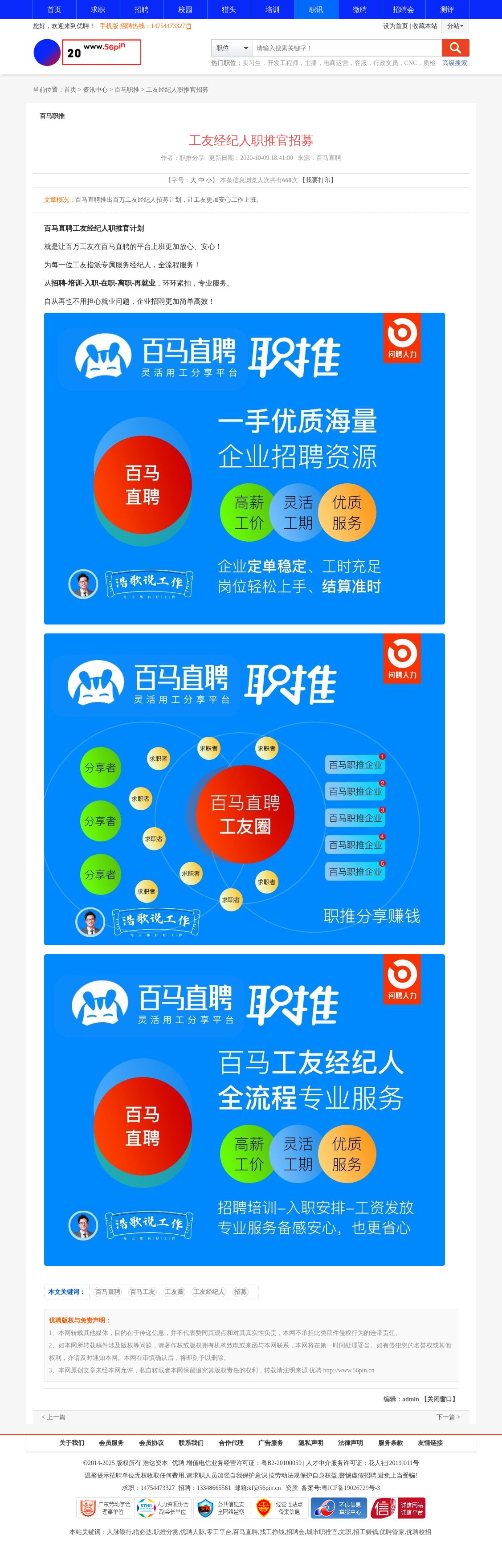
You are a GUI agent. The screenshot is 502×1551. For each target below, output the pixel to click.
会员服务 (111, 1443)
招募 (240, 1292)
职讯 (316, 9)
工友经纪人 (208, 1292)
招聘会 (403, 9)
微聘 (360, 9)
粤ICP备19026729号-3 (351, 1488)
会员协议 (151, 1443)
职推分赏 (166, 1532)
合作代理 (231, 1443)
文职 (345, 1532)
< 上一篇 (53, 1417)
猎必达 (142, 1532)
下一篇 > (448, 1417)
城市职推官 (322, 1532)
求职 (98, 9)
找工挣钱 (272, 1532)
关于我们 (71, 1443)
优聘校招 (418, 1532)
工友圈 (174, 1292)
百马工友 (142, 1292)
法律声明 (350, 1443)
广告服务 (270, 1443)
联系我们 (191, 1443)
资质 (292, 1488)
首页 (54, 9)
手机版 (109, 26)
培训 (272, 9)
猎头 (229, 9)
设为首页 (395, 26)
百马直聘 (107, 1292)
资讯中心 (95, 89)
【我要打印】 (318, 180)
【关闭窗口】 (439, 1399)
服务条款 (390, 1443)
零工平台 (219, 1532)
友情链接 (430, 1443)
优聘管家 (392, 1532)
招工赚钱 (365, 1532)
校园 (185, 9)
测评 (447, 9)
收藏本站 (424, 26)
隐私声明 (310, 1443)
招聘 (142, 9)
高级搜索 (454, 63)
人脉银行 (119, 1532)
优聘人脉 (192, 1532)
